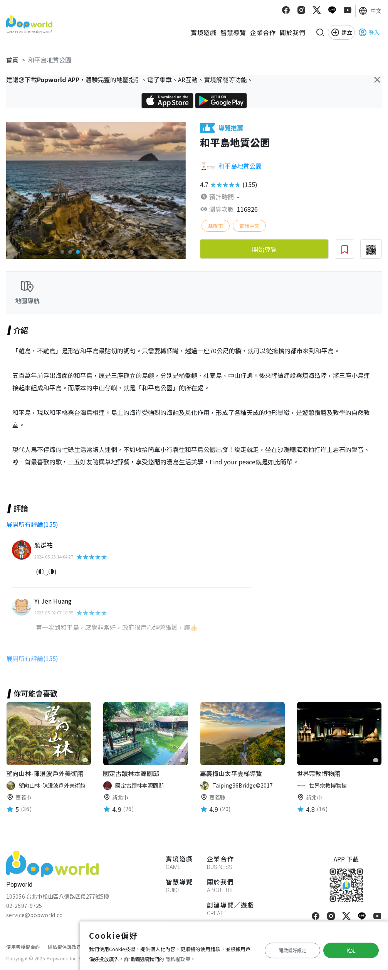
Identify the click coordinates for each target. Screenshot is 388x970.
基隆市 (215, 225)
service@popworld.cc (34, 915)
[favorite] (85, 760)
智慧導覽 (233, 32)
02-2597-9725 (24, 905)
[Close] (377, 79)
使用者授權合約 (23, 946)
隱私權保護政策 (65, 946)
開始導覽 (264, 249)
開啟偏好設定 (292, 950)
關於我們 (292, 32)
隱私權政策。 (180, 959)
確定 (351, 950)
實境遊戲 (203, 32)
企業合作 (262, 32)
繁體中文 (249, 225)
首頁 (12, 59)
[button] (62, 252)
